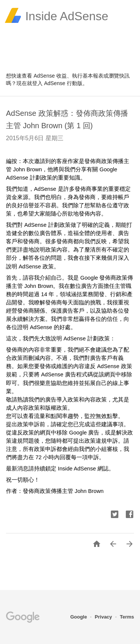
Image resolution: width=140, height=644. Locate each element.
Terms (127, 617)
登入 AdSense (48, 83)
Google (79, 617)
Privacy (104, 617)
